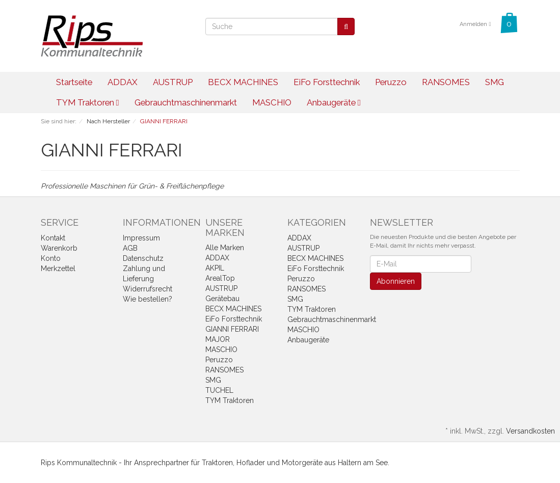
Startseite (74, 82)
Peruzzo (391, 82)
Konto (51, 258)
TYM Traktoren (87, 102)
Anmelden (475, 24)
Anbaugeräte (334, 102)
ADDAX (123, 82)
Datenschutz (143, 258)
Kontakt (53, 238)
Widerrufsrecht (147, 289)
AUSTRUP (173, 82)
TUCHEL (219, 390)
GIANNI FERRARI (232, 329)
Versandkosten (530, 431)
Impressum (141, 238)
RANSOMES (446, 82)
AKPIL (214, 268)
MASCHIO (271, 102)
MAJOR (217, 339)
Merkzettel (58, 268)
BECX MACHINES (243, 82)
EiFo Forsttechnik (327, 82)
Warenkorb (59, 248)
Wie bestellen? (147, 299)
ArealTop (220, 278)
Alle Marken (224, 248)
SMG (494, 82)
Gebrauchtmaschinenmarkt (186, 102)
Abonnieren (396, 281)
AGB (130, 248)
